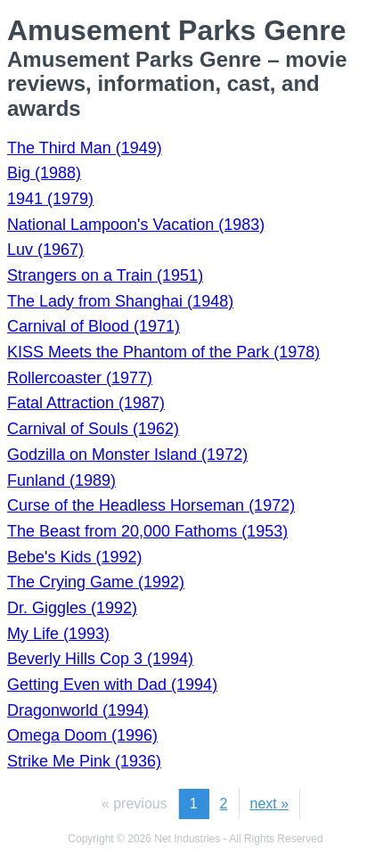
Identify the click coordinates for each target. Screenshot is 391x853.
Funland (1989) (61, 480)
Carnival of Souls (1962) (93, 429)
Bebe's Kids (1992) (75, 557)
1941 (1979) (50, 199)
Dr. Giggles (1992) (72, 608)
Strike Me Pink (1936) (84, 761)
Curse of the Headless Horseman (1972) (151, 505)
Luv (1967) (45, 249)
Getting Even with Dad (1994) (112, 684)
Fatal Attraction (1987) (86, 403)
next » (269, 803)
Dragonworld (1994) (78, 710)
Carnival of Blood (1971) (93, 326)
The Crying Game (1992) (95, 582)
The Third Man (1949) (84, 148)
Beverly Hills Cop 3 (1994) (100, 659)
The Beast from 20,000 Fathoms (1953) (147, 531)
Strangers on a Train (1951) (105, 275)
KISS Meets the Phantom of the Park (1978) (163, 352)
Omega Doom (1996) (82, 735)
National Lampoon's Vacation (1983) (136, 225)
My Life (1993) (58, 634)
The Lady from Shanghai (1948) (120, 301)
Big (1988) (44, 173)
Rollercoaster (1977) (79, 378)
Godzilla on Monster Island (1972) (127, 454)
